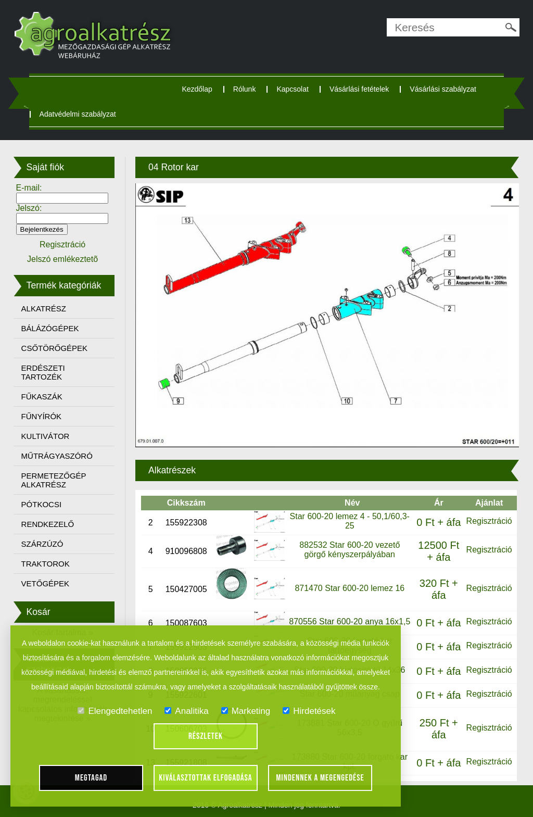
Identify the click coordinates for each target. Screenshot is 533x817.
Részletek (205, 736)
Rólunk (244, 89)
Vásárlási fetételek (359, 89)
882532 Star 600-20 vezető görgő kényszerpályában (349, 550)
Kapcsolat (292, 89)
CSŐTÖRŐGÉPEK (54, 348)
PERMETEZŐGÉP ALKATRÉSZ (53, 480)
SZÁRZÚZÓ (42, 543)
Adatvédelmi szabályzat (78, 114)
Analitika (186, 711)
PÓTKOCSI (41, 504)
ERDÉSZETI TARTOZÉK (43, 372)
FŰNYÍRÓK (41, 416)
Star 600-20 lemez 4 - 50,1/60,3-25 (350, 521)
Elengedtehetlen (115, 711)
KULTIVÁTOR (45, 436)
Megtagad (91, 778)
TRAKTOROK (45, 563)
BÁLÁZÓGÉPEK (50, 328)
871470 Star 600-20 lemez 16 (349, 588)
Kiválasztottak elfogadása (205, 778)
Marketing (246, 711)
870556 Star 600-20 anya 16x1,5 (349, 621)
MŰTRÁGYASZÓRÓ (57, 455)
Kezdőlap (197, 89)
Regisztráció (489, 521)
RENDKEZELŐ (47, 524)
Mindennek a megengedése (320, 778)
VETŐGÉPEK (45, 583)
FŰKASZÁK (41, 396)
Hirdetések (309, 711)
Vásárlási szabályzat (443, 89)
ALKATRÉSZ (43, 308)
